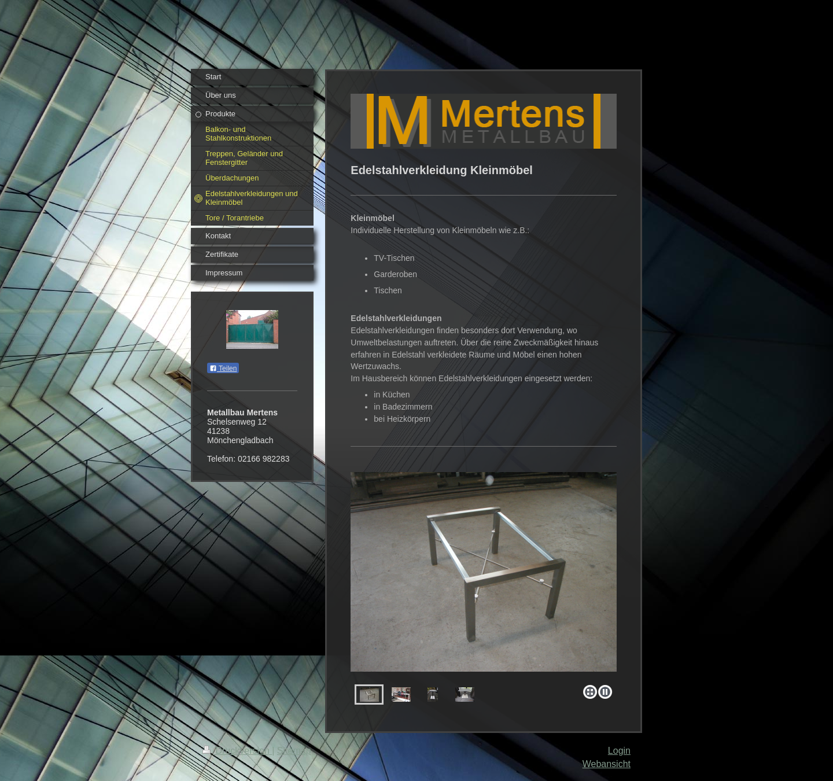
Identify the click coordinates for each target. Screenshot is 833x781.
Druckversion (237, 751)
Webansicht (607, 764)
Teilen (223, 368)
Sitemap (294, 751)
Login (619, 751)
